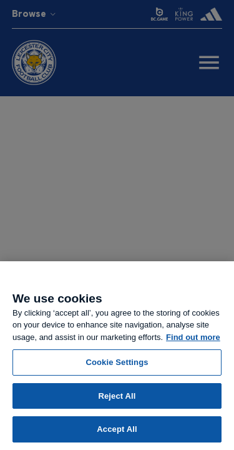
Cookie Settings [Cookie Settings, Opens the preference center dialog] (116, 362)
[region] (117, 355)
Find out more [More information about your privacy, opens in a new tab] (193, 337)
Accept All (117, 429)
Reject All (116, 396)
